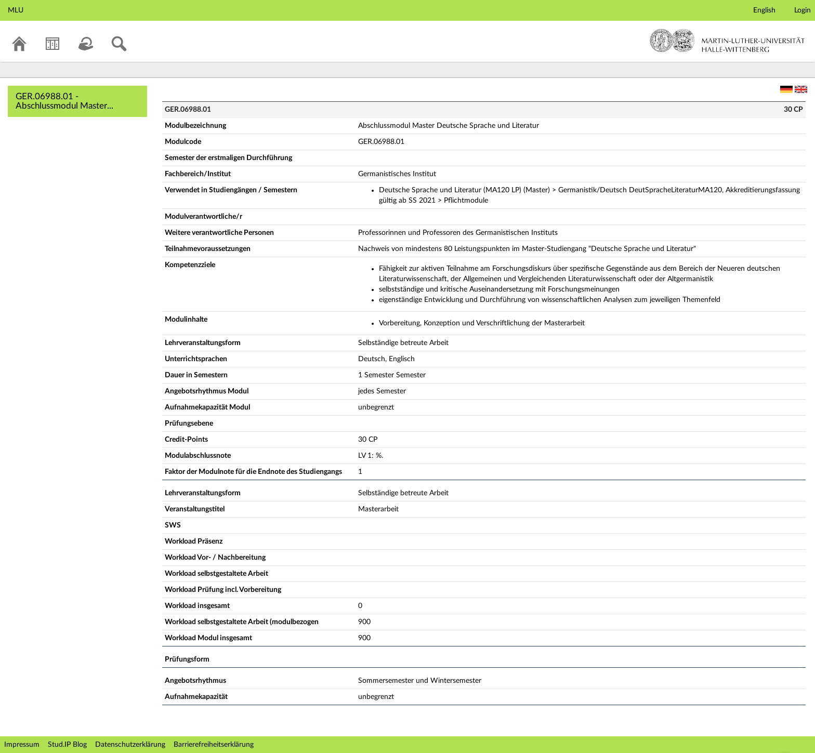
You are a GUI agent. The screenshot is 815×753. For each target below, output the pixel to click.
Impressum (22, 744)
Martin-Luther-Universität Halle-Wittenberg (727, 40)
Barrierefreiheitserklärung (214, 744)
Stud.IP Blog (67, 744)
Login (802, 10)
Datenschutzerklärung (130, 744)
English (764, 10)
